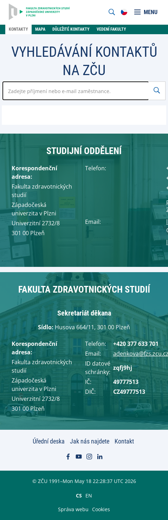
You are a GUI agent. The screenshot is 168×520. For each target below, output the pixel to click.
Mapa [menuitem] (40, 29)
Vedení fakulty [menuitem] (111, 29)
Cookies (101, 509)
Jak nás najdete (89, 441)
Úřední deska (49, 441)
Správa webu (73, 509)
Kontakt (124, 441)
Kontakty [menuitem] (18, 29)
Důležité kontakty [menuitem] (71, 29)
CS (79, 495)
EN (88, 495)
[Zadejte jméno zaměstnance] (75, 90)
